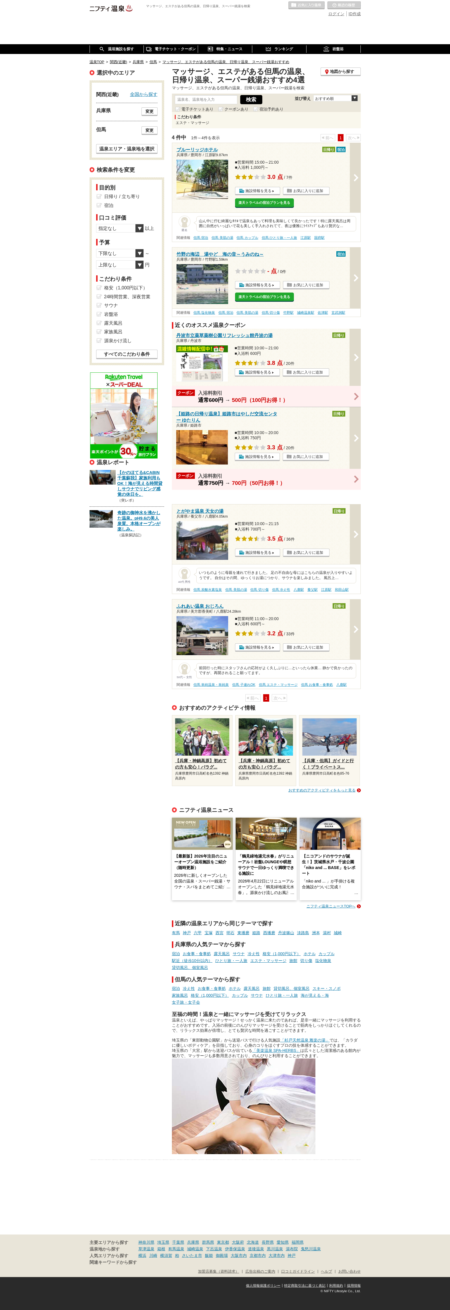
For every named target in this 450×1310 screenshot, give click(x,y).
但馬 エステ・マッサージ (278, 685)
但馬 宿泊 (200, 238)
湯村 (327, 932)
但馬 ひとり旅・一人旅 (279, 238)
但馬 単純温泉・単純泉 (211, 685)
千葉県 (178, 1242)
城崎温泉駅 (305, 313)
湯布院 (292, 1249)
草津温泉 (146, 1249)
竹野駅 (288, 313)
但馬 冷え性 (281, 590)
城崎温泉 (195, 1249)
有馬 (176, 932)
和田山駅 (342, 590)
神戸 (187, 932)
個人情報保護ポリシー (263, 1286)
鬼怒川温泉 (311, 1249)
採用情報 (354, 1286)
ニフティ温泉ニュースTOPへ (331, 906)
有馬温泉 (176, 1249)
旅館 (293, 960)
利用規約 (336, 1286)
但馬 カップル (247, 238)
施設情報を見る (258, 191)
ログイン (336, 13)
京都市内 (258, 1255)
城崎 (338, 932)
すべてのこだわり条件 (127, 354)
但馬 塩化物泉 (204, 313)
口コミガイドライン (298, 1272)
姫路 (256, 932)
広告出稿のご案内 (260, 1272)
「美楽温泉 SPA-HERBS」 (276, 1050)
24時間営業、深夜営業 (127, 296)
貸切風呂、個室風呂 (190, 967)
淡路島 (303, 932)
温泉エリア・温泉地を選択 (126, 148)
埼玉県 (163, 1242)
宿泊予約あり (271, 109)
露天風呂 (222, 953)
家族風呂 (180, 995)
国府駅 (319, 238)
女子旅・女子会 (186, 1002)
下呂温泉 (214, 1249)
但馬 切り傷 (271, 313)
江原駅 (305, 238)
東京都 (223, 1242)
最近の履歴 (344, 5)
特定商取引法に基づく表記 (304, 1286)
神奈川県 (146, 1242)
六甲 (198, 932)
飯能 (209, 1255)
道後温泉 (256, 1249)
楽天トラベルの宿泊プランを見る (264, 203)
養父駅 (312, 590)
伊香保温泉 (235, 1249)
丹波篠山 (286, 932)
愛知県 (283, 1242)
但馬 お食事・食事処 (317, 685)
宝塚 (209, 932)
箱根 (161, 1249)
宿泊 (176, 953)
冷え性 (254, 953)
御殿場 (222, 1255)
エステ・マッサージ (268, 960)
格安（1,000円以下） (282, 953)
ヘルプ (326, 1272)
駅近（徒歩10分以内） (192, 960)
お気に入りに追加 (308, 191)
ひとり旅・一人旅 (231, 960)
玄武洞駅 (338, 313)
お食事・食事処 (197, 953)
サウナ (239, 953)
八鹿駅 (299, 590)
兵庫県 (193, 1242)
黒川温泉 (275, 1249)
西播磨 (269, 932)
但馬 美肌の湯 (222, 238)
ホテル (310, 953)
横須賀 (166, 1255)
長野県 (268, 1242)
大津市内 (277, 1255)
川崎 (153, 1255)
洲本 (316, 932)
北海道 (253, 1242)
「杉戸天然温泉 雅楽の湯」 (305, 1040)
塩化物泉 (323, 960)
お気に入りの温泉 (306, 5)
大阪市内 (239, 1255)
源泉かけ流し (118, 340)
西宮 (220, 932)
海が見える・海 (315, 995)
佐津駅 (323, 313)
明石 (230, 932)
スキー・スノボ (327, 988)
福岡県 (298, 1242)
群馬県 (208, 1242)
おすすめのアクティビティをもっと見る (322, 790)
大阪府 (238, 1242)
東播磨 (243, 932)
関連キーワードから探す (113, 1262)
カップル (327, 953)
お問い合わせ (349, 1272)
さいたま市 (192, 1255)
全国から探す (144, 94)
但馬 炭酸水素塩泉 (207, 590)
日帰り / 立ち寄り (122, 196)
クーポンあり (236, 109)
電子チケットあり (197, 109)
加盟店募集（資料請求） (218, 1272)
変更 (150, 111)
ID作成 (355, 13)
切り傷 (306, 960)
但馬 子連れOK (243, 685)
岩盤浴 (111, 314)
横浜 (142, 1255)
